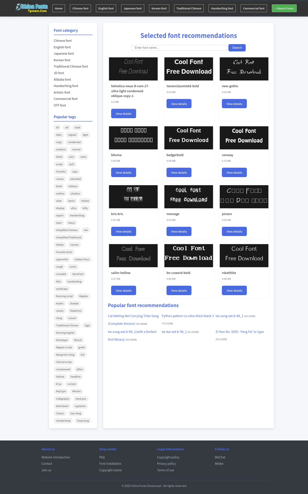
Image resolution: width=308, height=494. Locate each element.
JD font (59, 72)
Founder (61, 171)
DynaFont (78, 274)
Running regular (65, 332)
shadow (75, 193)
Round (78, 340)
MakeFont (76, 310)
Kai (82, 354)
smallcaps (62, 289)
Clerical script (64, 362)
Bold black (62, 406)
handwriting (74, 281)
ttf (57, 127)
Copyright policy (168, 457)
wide (59, 201)
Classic (60, 413)
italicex (60, 376)
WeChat (220, 457)
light (85, 134)
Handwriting (77, 215)
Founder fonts (64, 252)
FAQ (102, 457)
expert (59, 215)
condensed (74, 142)
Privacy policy (166, 463)
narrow (74, 244)
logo (87, 325)
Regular (83, 296)
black (59, 156)
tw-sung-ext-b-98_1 (235, 315)
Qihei (79, 369)
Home (59, 8)
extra (83, 156)
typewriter (62, 259)
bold (77, 127)
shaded (74, 303)
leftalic (60, 244)
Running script (64, 296)
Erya (58, 384)
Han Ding (76, 413)
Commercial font (263, 8)
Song (59, 318)
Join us (46, 470)
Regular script (64, 347)
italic (59, 134)
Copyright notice (110, 470)
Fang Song (83, 420)
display (60, 208)
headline (76, 376)
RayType (61, 391)
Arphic (60, 303)
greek (81, 347)
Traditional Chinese (196, 8)
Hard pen (81, 398)
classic (60, 310)
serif (71, 164)
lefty (85, 208)
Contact (47, 463)
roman (60, 179)
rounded (61, 274)
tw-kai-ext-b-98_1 (180, 331)
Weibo (219, 463)
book (59, 186)
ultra (73, 208)
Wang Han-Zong (65, 354)
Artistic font (62, 92)
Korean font (164, 8)
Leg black (80, 406)
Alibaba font (62, 79)
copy (59, 142)
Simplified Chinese (66, 230)
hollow (85, 201)
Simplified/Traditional (68, 237)
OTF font (60, 105)
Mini (58, 281)
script (59, 164)
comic (72, 266)
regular (72, 134)
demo (71, 201)
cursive (72, 384)
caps (74, 171)
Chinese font (82, 8)
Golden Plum (82, 259)
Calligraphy (62, 398)
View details (124, 113)
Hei (86, 230)
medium (61, 149)
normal (76, 149)
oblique (72, 186)
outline (60, 193)
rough (59, 266)
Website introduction (56, 457)
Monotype (62, 340)
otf (66, 127)
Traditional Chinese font (71, 66)
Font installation (110, 463)
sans (71, 156)
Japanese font (137, 8)
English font (109, 8)
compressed (63, 369)
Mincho (76, 391)
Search (237, 47)
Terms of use (165, 470)
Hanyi (71, 222)
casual (72, 318)
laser (59, 222)
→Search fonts (295, 8)
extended (75, 179)
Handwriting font (230, 8)
